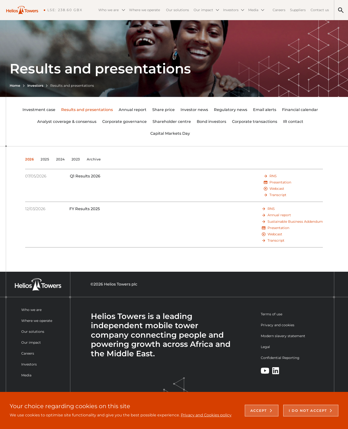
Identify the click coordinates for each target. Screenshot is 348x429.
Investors (233, 10)
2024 (60, 159)
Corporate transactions (254, 121)
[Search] (341, 10)
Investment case (38, 109)
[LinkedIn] (275, 370)
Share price (163, 109)
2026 (29, 159)
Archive (94, 159)
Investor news (194, 109)
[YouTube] (265, 371)
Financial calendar (300, 109)
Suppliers (298, 10)
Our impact (206, 10)
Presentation (280, 182)
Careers (279, 10)
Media (256, 10)
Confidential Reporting (280, 358)
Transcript (277, 195)
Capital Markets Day (170, 133)
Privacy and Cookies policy (206, 415)
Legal (265, 347)
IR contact (293, 121)
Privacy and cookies (277, 325)
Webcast (276, 189)
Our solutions (177, 10)
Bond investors (211, 121)
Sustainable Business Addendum (295, 221)
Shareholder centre (171, 121)
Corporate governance (124, 121)
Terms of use (271, 314)
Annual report (132, 109)
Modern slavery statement (283, 336)
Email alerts (264, 109)
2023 (76, 159)
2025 (45, 159)
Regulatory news (230, 109)
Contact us (320, 10)
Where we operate (144, 10)
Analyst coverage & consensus (66, 121)
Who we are (111, 10)
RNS (273, 176)
